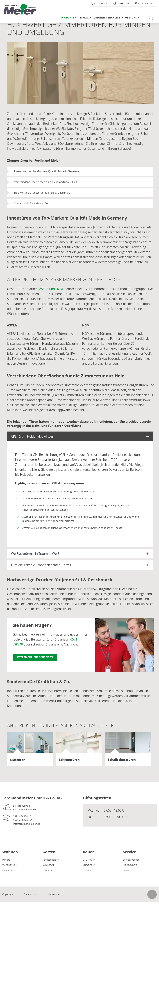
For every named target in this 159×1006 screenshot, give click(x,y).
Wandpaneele (9, 864)
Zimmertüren (9, 869)
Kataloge (127, 869)
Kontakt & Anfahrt (144, 3)
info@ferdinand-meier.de (26, 823)
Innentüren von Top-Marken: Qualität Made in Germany (46, 171)
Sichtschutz (48, 864)
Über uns (131, 17)
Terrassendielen (51, 859)
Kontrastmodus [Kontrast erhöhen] (122, 3)
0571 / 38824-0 (99, 3)
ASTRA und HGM (51, 289)
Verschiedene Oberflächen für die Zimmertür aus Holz (45, 182)
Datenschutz (30, 894)
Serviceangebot (131, 859)
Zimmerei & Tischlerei (106, 17)
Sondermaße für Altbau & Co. (31, 203)
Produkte (67, 17)
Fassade (87, 869)
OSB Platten (89, 859)
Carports (47, 869)
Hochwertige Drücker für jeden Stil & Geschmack (42, 192)
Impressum (54, 894)
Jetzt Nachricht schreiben (35, 657)
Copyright (7, 894)
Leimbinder (89, 864)
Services (83, 17)
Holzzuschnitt (130, 864)
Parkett (6, 859)
